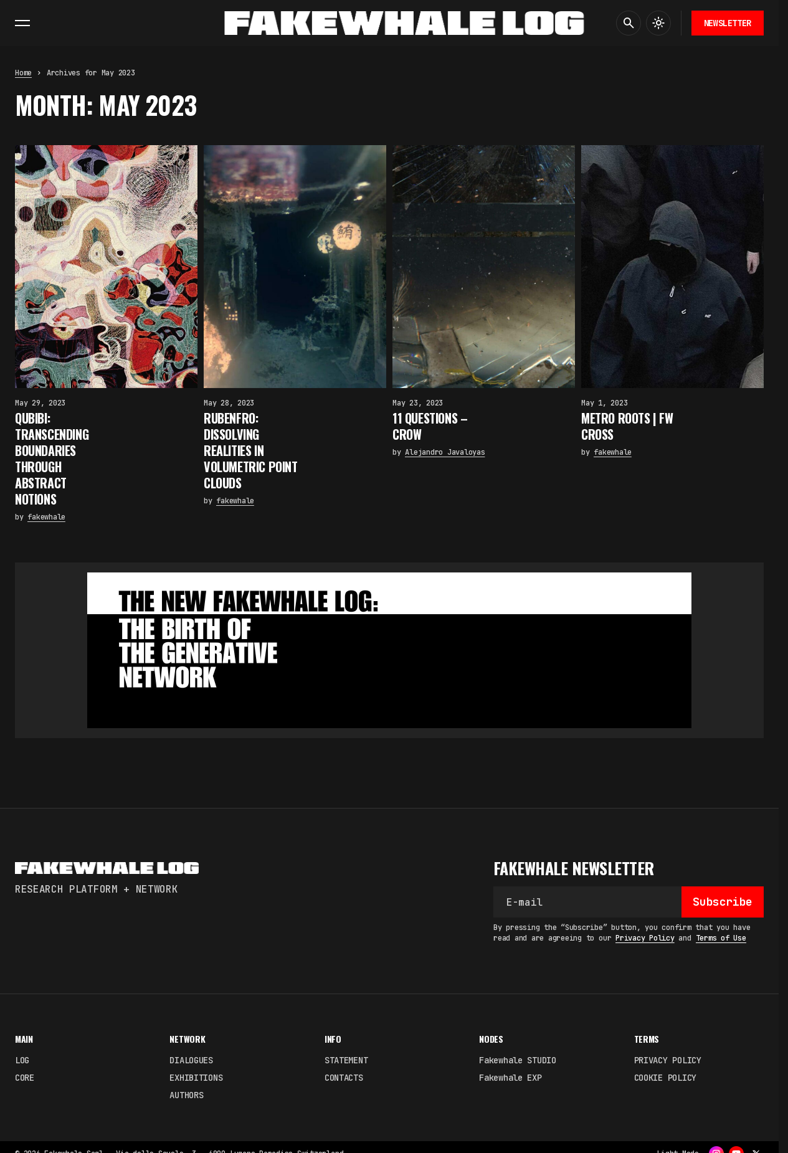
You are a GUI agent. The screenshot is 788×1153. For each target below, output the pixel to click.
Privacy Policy (645, 938)
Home (23, 73)
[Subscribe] (722, 902)
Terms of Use (721, 938)
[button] (22, 23)
